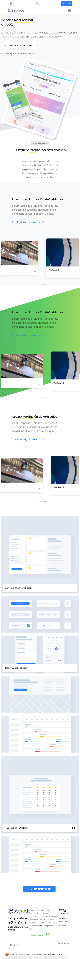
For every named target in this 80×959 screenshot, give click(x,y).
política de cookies (54, 954)
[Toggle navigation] (69, 10)
